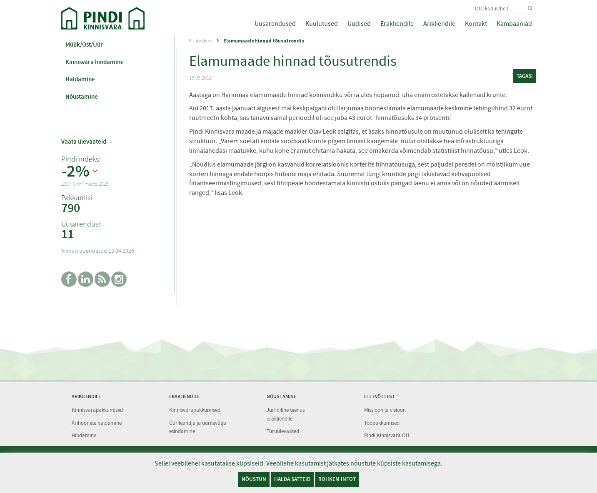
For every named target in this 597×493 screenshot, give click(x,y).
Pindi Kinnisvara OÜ (386, 435)
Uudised (359, 24)
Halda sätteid (292, 479)
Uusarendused (275, 24)
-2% (75, 171)
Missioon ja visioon (385, 409)
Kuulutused (321, 24)
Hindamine (84, 435)
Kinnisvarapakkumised (97, 409)
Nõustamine (81, 96)
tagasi (525, 76)
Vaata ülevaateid (83, 141)
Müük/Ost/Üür (84, 44)
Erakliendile (397, 24)
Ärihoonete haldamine (97, 422)
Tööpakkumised (382, 422)
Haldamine (80, 79)
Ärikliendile (439, 24)
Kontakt (476, 24)
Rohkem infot (337, 479)
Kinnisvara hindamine (94, 62)
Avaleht (204, 40)
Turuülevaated (283, 431)
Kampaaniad (514, 24)
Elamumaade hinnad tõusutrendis (263, 40)
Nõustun (254, 479)
